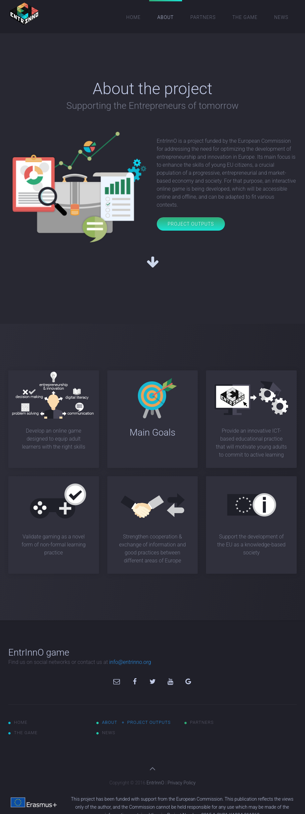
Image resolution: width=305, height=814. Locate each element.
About (165, 17)
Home (133, 17)
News (281, 17)
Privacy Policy (181, 782)
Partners (203, 17)
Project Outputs (191, 224)
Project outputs (149, 722)
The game (244, 17)
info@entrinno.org (130, 662)
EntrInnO (155, 782)
